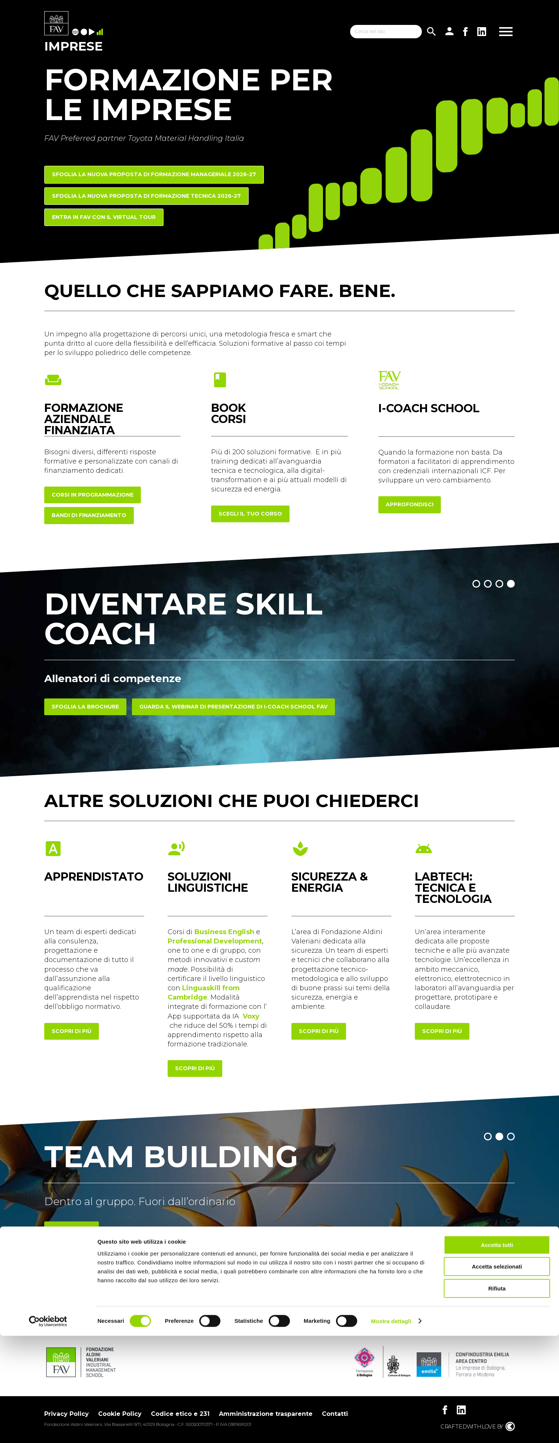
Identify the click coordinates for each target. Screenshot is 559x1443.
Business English (224, 932)
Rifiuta (497, 1395)
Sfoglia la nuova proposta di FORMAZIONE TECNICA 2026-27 (146, 196)
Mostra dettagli (391, 1428)
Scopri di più (71, 1229)
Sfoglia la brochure (85, 706)
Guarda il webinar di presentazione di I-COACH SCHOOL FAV (233, 706)
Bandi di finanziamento (89, 515)
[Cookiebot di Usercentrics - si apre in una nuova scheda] (48, 1428)
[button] (476, 584)
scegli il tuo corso (250, 513)
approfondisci (409, 504)
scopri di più (71, 1031)
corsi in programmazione (92, 494)
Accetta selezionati (497, 1374)
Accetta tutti (497, 1352)
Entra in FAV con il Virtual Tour (104, 217)
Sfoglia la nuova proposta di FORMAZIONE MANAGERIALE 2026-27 (154, 174)
